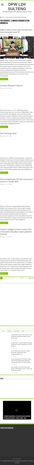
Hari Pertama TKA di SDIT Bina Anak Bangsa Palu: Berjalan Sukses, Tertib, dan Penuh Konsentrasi (21, 368)
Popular (9, 331)
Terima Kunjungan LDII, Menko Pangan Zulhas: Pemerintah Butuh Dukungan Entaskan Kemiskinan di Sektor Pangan (21, 360)
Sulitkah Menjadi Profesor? (11, 85)
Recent (3, 331)
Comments (16, 331)
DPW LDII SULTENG (17, 6)
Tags (23, 331)
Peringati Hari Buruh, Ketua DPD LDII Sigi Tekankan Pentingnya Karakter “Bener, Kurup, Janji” (21, 336)
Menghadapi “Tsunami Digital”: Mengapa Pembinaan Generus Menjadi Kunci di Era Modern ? (21, 344)
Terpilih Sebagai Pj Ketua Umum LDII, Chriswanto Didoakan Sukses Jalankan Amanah (16, 231)
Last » (21, 278)
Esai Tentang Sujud (8, 133)
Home (2, 17)
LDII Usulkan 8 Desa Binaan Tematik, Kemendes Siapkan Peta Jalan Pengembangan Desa (20, 352)
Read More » (4, 79)
